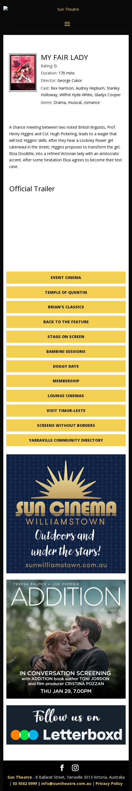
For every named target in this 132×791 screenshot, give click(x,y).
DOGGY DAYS (66, 366)
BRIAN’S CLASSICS (66, 306)
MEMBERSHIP (66, 380)
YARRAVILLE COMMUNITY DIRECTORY (66, 440)
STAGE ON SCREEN (65, 336)
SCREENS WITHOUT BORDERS (66, 425)
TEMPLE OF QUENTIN (66, 292)
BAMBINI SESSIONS (65, 351)
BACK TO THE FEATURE (66, 321)
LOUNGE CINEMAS (66, 395)
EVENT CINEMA (66, 277)
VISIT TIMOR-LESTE (66, 410)
